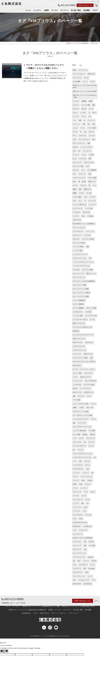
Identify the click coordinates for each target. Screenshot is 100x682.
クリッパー (76, 116)
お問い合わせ (91, 74)
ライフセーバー (83, 530)
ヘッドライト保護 (78, 315)
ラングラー (91, 442)
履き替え (92, 434)
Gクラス (91, 108)
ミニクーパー (92, 204)
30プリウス (76, 170)
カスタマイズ (82, 135)
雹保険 (75, 193)
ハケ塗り (81, 407)
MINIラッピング (77, 392)
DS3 (92, 472)
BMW (74, 181)
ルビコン (81, 438)
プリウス (81, 193)
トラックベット (77, 507)
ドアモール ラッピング (79, 177)
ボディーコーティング (79, 143)
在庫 (74, 396)
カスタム (75, 112)
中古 (89, 124)
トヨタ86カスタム (78, 312)
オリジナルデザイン (78, 469)
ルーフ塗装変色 (92, 170)
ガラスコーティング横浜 (79, 285)
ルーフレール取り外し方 (79, 204)
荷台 (82, 503)
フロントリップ (77, 545)
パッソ (80, 200)
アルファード (82, 174)
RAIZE (81, 518)
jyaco (85, 549)
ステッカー (92, 135)
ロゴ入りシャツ (77, 235)
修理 (80, 120)
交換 (85, 545)
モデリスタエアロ (78, 515)
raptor (78, 561)
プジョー (83, 116)
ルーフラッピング (78, 208)
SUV (87, 503)
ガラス (75, 139)
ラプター (87, 499)
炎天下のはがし (77, 365)
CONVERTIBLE (87, 584)
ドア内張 (91, 154)
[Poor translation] (5, 651)
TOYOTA (93, 561)
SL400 (86, 572)
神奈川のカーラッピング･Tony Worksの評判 (85, 91)
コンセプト (76, 101)
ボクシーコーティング (79, 277)
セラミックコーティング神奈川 (81, 292)
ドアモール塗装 (92, 177)
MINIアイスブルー (78, 342)
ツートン (82, 128)
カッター (83, 495)
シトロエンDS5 (77, 384)
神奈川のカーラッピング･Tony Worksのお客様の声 (85, 86)
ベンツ (75, 120)
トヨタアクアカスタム (79, 346)
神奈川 (75, 70)
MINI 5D (75, 388)
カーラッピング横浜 (87, 269)
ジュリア (75, 377)
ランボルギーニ (83, 564)
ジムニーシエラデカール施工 (81, 403)
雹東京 (75, 189)
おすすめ (75, 147)
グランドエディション (79, 576)
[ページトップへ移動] (97, 601)
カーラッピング (83, 70)
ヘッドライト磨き (78, 250)
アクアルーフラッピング (79, 350)
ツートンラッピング (85, 388)
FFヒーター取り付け (90, 380)
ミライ (94, 185)
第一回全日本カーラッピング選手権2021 (84, 223)
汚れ (85, 132)
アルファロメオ (88, 373)
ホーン (75, 135)
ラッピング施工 (92, 128)
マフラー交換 (76, 400)
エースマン (87, 461)
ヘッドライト (84, 488)
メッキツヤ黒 (88, 208)
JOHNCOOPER (77, 584)
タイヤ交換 (92, 430)
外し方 (75, 158)
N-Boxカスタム (77, 220)
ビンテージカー (82, 423)
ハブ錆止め (90, 216)
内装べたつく (92, 181)
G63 (79, 151)
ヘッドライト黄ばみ (78, 246)
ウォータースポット (84, 139)
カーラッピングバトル (79, 227)
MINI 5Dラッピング (85, 377)
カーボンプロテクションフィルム (82, 457)
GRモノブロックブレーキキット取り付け (84, 361)
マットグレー (76, 472)
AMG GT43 (89, 407)
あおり (86, 507)
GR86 (91, 358)
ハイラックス (76, 511)
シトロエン (83, 112)
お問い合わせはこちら (85, 5)
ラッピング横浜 (77, 197)
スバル (75, 530)
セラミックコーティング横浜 (81, 289)
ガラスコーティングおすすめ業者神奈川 (84, 281)
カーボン (75, 185)
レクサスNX (87, 235)
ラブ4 (85, 197)
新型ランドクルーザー (79, 323)
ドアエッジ (80, 449)
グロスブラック (90, 438)
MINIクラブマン (88, 354)
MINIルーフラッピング (79, 338)
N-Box (83, 216)
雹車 (80, 189)
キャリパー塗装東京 (78, 304)
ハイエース (86, 561)
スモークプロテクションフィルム (82, 426)
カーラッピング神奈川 (88, 239)
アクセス (86, 77)
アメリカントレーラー (79, 557)
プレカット (88, 484)
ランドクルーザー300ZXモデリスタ (82, 327)
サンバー (93, 403)
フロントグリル (77, 442)
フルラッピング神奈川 (79, 243)
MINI (80, 461)
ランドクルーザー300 (91, 315)
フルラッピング (77, 162)
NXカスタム (76, 239)
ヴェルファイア (77, 492)
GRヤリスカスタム (89, 162)
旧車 (74, 423)
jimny (87, 469)
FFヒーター (76, 108)
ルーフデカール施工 (89, 384)
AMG (74, 151)
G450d (80, 484)
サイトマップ (74, 613)
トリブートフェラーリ (86, 476)
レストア (93, 419)
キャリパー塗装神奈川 (79, 300)
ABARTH (89, 480)
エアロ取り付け (87, 526)
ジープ (75, 438)
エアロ (75, 518)
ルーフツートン (77, 354)
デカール (87, 465)
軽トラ (94, 112)
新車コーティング (91, 273)
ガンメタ (91, 446)
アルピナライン (77, 549)
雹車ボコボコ (87, 189)
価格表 (90, 101)
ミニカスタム (76, 212)
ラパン (83, 170)
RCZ (90, 116)
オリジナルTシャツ (78, 231)
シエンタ (75, 128)
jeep (85, 442)
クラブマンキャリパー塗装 (80, 358)
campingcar (90, 557)
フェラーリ (76, 480)
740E (90, 258)
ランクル (92, 319)
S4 (81, 132)
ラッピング (76, 154)
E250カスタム (86, 212)
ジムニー (89, 396)
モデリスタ (88, 515)
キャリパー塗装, (77, 373)
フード (75, 461)
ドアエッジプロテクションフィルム (82, 453)
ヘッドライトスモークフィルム (81, 266)
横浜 (90, 158)
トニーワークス (77, 77)
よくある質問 (76, 81)
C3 (89, 112)
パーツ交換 (92, 545)
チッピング (86, 472)
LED (85, 541)
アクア (87, 166)
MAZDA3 (91, 541)
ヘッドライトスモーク (86, 147)
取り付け (84, 108)
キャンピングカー (78, 380)
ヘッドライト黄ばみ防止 (79, 430)
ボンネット (76, 105)
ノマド (93, 580)
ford (74, 561)
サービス (92, 81)
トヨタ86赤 (88, 312)
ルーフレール (92, 200)
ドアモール (83, 185)
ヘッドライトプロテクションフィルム (83, 262)
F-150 (74, 580)
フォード (90, 576)
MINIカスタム (89, 342)
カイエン (83, 154)
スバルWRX (76, 269)
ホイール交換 (76, 434)
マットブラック (87, 151)
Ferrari (83, 480)
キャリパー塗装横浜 (78, 308)
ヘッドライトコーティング (80, 254)
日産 (84, 568)
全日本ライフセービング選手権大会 (82, 538)
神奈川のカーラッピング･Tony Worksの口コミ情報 (85, 96)
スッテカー (76, 216)
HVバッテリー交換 (78, 166)
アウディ (75, 132)
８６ (95, 457)
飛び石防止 (76, 331)
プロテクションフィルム (79, 258)
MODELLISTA (77, 526)
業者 (89, 143)
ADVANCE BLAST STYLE (80, 522)
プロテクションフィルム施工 (81, 411)
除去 (93, 139)
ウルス (75, 564)
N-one (74, 174)
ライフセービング (78, 534)
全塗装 (75, 407)
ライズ (84, 511)
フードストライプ (78, 465)
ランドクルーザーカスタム (80, 319)
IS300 (89, 174)
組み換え (85, 434)
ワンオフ (75, 488)
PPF (74, 449)
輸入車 (84, 181)
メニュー (85, 81)
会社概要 (83, 101)
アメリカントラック (83, 580)
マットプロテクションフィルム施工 (82, 415)
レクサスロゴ (82, 158)
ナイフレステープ (78, 499)
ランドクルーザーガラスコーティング (83, 334)
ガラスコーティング (78, 273)
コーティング (91, 120)
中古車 (75, 484)
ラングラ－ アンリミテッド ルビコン (84, 369)
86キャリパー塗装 (91, 308)
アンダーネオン (77, 541)
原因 (87, 246)
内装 (93, 124)
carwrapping (91, 568)
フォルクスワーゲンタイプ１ (81, 419)
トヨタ (86, 492)
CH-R (74, 200)
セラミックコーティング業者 (81, 296)
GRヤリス (91, 132)
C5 (85, 200)
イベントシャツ (90, 231)
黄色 (93, 105)
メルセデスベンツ (78, 572)
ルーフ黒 (88, 193)
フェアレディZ (77, 568)
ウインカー (76, 495)
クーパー (92, 564)
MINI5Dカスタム (88, 392)
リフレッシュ (76, 124)
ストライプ (92, 197)
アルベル (92, 492)
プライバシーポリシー (79, 74)
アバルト (75, 476)
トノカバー (76, 503)
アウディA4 (81, 396)
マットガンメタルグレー (79, 446)
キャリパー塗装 (85, 105)
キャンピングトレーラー (79, 553)
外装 (84, 124)
